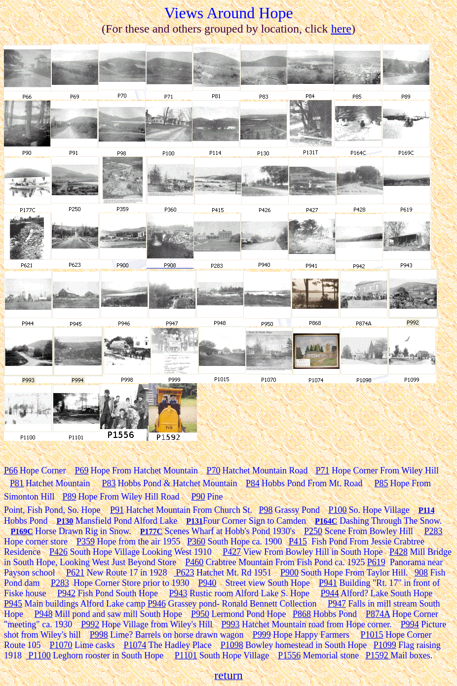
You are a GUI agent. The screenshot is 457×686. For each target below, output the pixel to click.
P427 (232, 552)
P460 (194, 562)
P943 (178, 593)
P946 (157, 604)
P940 (207, 583)
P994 (410, 624)
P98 (266, 510)
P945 (13, 604)
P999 (262, 635)
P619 (376, 562)
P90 (198, 497)
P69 (82, 470)
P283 (433, 531)
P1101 (186, 655)
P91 (117, 510)
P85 (381, 483)
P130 (65, 521)
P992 (90, 624)
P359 (85, 541)
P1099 (385, 645)
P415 (298, 541)
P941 (328, 583)
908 (421, 573)
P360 (196, 541)
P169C (22, 531)
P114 (427, 510)
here (341, 28)
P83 (108, 483)
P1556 (289, 655)
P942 (66, 593)
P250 (313, 531)
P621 (75, 573)
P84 (253, 483)
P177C (151, 531)
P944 (330, 593)
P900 (289, 573)
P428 (398, 552)
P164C (326, 521)
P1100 (38, 655)
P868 (302, 614)
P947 (337, 604)
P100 (338, 510)
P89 (69, 497)
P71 (322, 470)
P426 (58, 552)
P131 (194, 521)
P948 (44, 614)
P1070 (61, 645)
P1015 (372, 635)
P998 (99, 635)
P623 (184, 573)
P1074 (135, 645)
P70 (213, 470)
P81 (17, 483)
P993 (230, 624)
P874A (378, 614)
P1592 (378, 655)
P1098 (232, 645)
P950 (200, 614)
